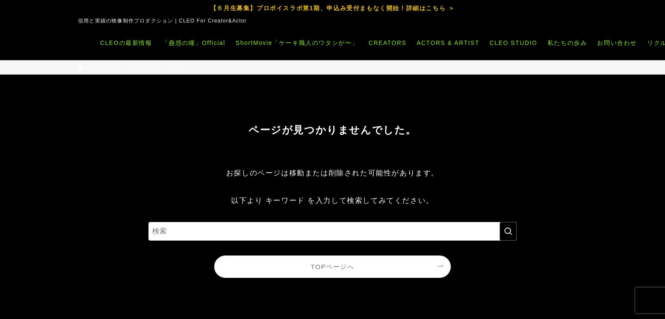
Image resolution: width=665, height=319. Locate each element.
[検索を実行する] (508, 231)
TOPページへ (332, 266)
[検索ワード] (332, 231)
